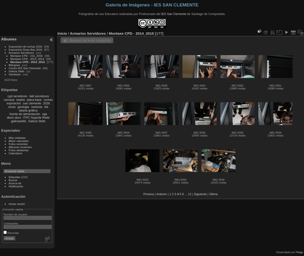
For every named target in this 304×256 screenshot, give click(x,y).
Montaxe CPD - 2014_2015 (27, 61)
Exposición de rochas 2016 (25, 46)
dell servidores (39, 96)
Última (213, 194)
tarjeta (20, 99)
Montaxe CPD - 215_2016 (26, 55)
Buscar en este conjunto (90, 40)
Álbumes (9, 39)
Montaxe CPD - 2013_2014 (27, 58)
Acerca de (15, 183)
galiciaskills (18, 121)
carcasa (9, 99)
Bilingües (14, 65)
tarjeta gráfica (28, 110)
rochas (48, 99)
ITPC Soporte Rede (36, 117)
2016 (46, 103)
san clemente (32, 103)
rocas (11, 107)
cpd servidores (17, 96)
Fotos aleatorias (19, 150)
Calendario (15, 153)
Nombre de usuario (15, 214)
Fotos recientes (18, 143)
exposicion (14, 103)
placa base (34, 99)
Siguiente (200, 194)
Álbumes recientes (20, 147)
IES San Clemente (173, 14)
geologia (23, 107)
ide (46, 107)
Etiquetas (14, 177)
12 (189, 194)
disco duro (14, 117)
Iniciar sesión (17, 203)
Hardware (15, 74)
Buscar (13, 180)
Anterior (161, 194)
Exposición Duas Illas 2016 (25, 49)
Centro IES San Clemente (25, 68)
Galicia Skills (17, 71)
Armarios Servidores (21, 52)
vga (44, 114)
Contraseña (11, 223)
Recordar (11, 232)
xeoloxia (36, 107)
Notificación (16, 186)
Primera (148, 194)
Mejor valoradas (19, 140)
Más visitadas (17, 137)
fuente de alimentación (25, 114)
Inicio (62, 33)
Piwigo (299, 252)
